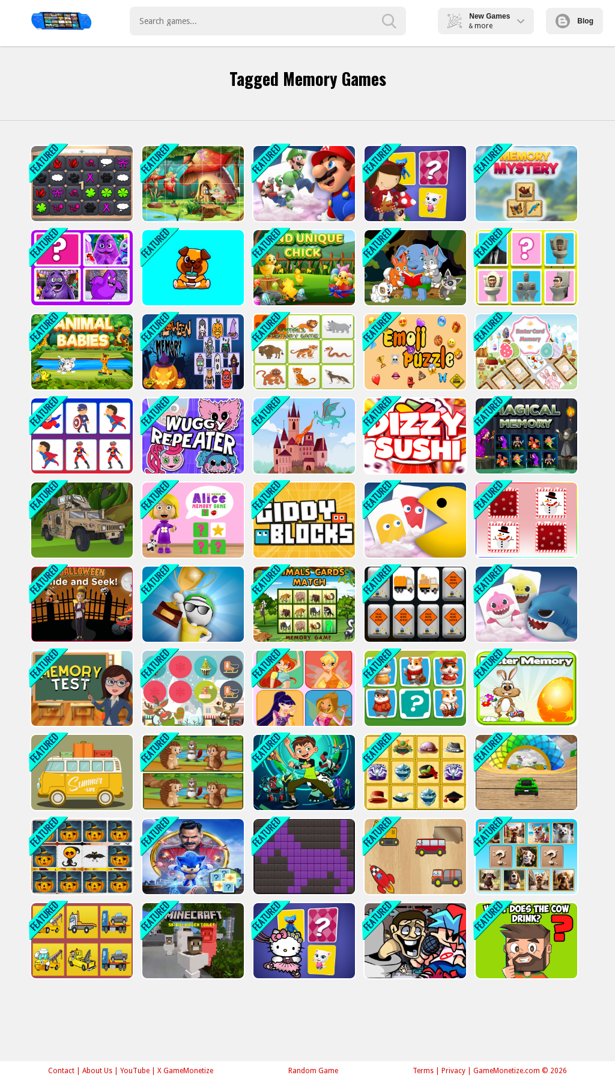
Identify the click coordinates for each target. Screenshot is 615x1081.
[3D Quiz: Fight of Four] (192, 604)
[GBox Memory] (81, 183)
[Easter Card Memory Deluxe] (525, 352)
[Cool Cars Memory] (81, 772)
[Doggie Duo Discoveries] (525, 856)
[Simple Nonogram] (303, 856)
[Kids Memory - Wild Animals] (303, 352)
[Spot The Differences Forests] (192, 772)
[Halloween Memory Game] (192, 352)
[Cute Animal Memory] (414, 267)
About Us (97, 1071)
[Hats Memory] (414, 772)
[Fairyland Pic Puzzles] (192, 183)
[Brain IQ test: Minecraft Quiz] (525, 940)
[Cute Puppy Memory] (192, 267)
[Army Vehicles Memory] (81, 520)
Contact (61, 1071)
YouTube (135, 1071)
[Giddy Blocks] (303, 520)
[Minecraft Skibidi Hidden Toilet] (192, 940)
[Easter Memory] (525, 688)
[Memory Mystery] (525, 183)
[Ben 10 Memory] (303, 772)
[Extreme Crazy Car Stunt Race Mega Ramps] (525, 772)
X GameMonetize (185, 1071)
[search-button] (389, 21)
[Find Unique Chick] (303, 267)
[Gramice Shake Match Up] (81, 267)
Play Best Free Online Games (61, 21)
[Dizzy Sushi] (414, 436)
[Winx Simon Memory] (303, 688)
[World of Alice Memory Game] (192, 520)
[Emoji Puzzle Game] (414, 352)
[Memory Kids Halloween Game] (81, 856)
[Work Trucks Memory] (414, 604)
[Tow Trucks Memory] (81, 940)
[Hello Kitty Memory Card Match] (303, 940)
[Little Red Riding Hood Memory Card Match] (414, 183)
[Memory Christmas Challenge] (192, 688)
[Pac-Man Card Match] (414, 520)
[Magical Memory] (525, 436)
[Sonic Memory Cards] (192, 856)
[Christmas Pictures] (525, 520)
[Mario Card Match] (303, 183)
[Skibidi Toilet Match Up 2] (525, 267)
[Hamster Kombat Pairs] (414, 688)
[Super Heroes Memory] (81, 436)
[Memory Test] (81, 688)
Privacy (453, 1071)
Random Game (313, 1071)
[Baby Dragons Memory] (303, 436)
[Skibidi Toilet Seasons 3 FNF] (414, 940)
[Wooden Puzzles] (414, 856)
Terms (423, 1071)
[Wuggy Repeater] (192, 436)
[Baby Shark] (525, 604)
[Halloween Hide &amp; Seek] (81, 604)
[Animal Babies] (81, 352)
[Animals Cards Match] (303, 604)
